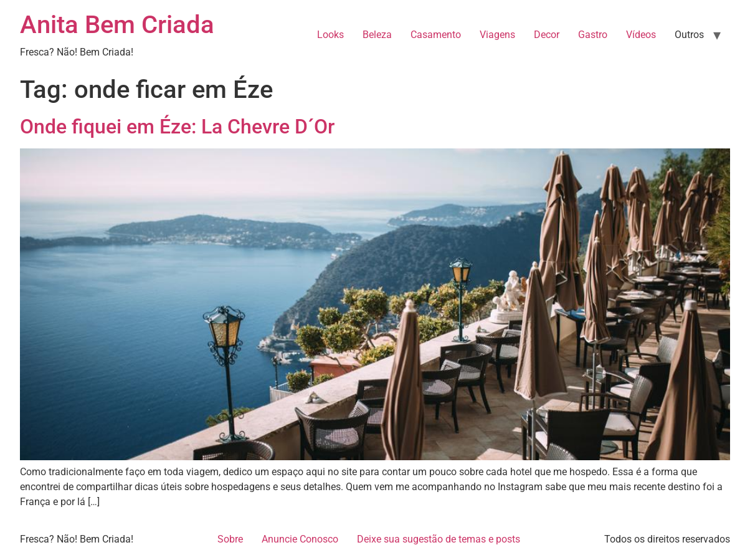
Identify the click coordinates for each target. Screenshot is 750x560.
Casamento (436, 35)
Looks (330, 35)
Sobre (230, 539)
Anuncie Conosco (300, 539)
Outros (689, 35)
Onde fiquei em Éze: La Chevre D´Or (177, 126)
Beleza (377, 35)
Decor (546, 35)
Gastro (592, 35)
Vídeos (641, 35)
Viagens (497, 35)
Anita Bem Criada (117, 24)
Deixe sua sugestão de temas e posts (438, 539)
